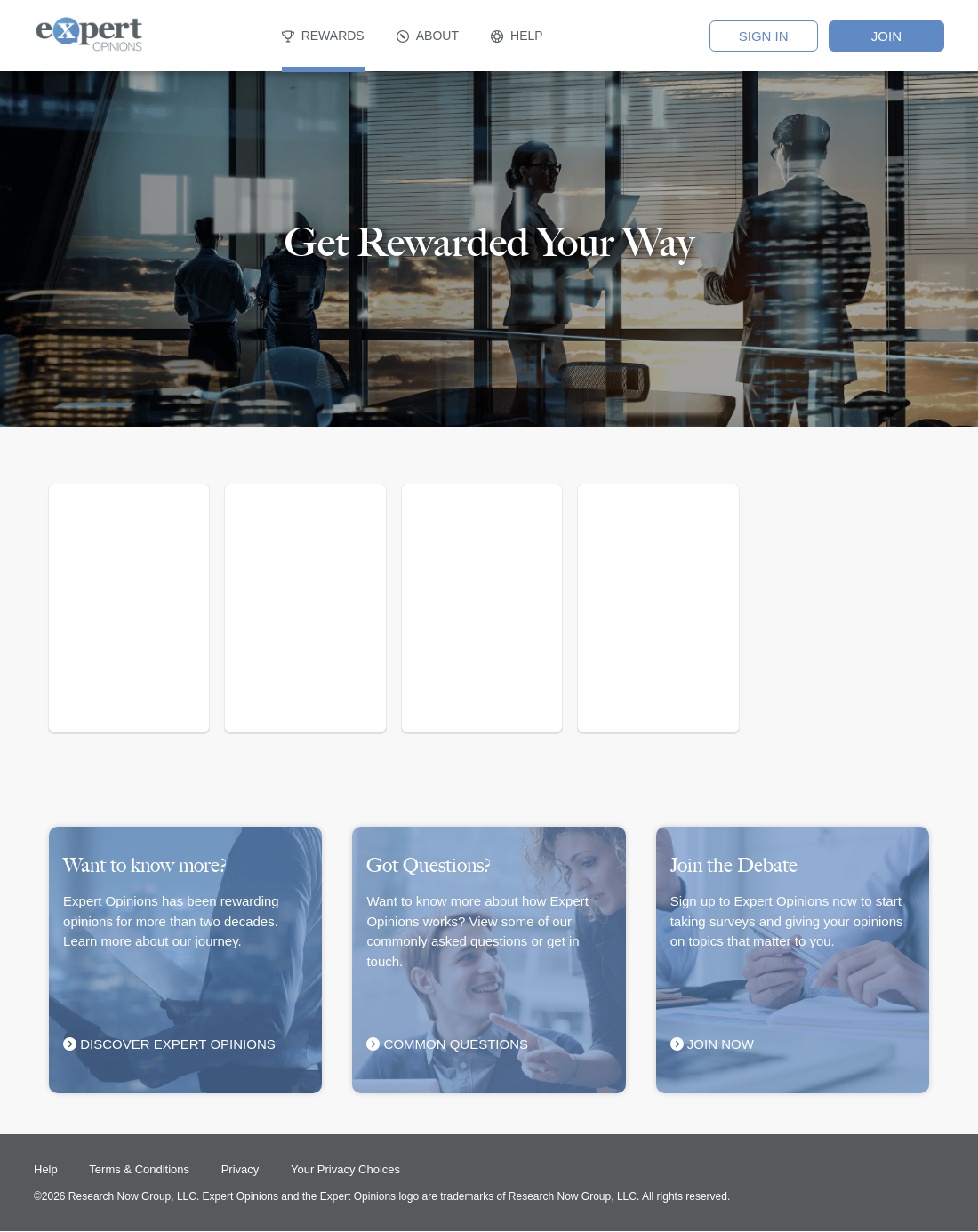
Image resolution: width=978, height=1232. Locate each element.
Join (886, 36)
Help (47, 1169)
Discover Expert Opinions (169, 1044)
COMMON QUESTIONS (447, 1044)
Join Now (716, 1044)
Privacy (240, 1169)
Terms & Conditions (140, 1169)
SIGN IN (764, 36)
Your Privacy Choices (345, 1169)
